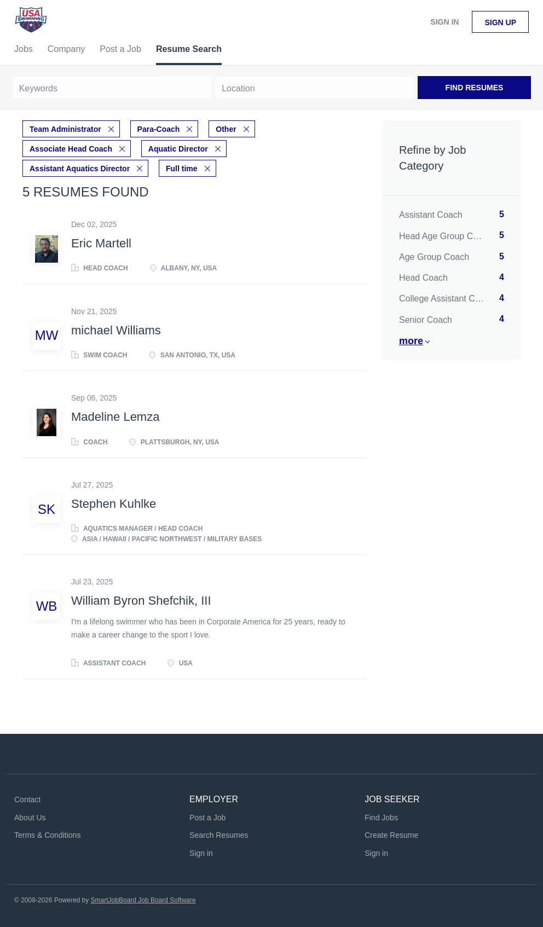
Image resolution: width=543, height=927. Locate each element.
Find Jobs (381, 817)
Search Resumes (218, 835)
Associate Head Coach (71, 148)
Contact (27, 799)
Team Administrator (65, 129)
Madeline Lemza (115, 417)
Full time (182, 168)
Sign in (444, 22)
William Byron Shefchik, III (141, 600)
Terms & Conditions (47, 835)
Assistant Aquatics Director (80, 168)
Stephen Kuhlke (113, 504)
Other (226, 129)
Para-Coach (158, 129)
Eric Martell (101, 243)
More (411, 340)
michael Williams (116, 330)
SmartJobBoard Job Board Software (143, 900)
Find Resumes (475, 87)
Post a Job (207, 817)
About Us (30, 817)
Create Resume (391, 835)
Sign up (500, 22)
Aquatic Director (178, 148)
